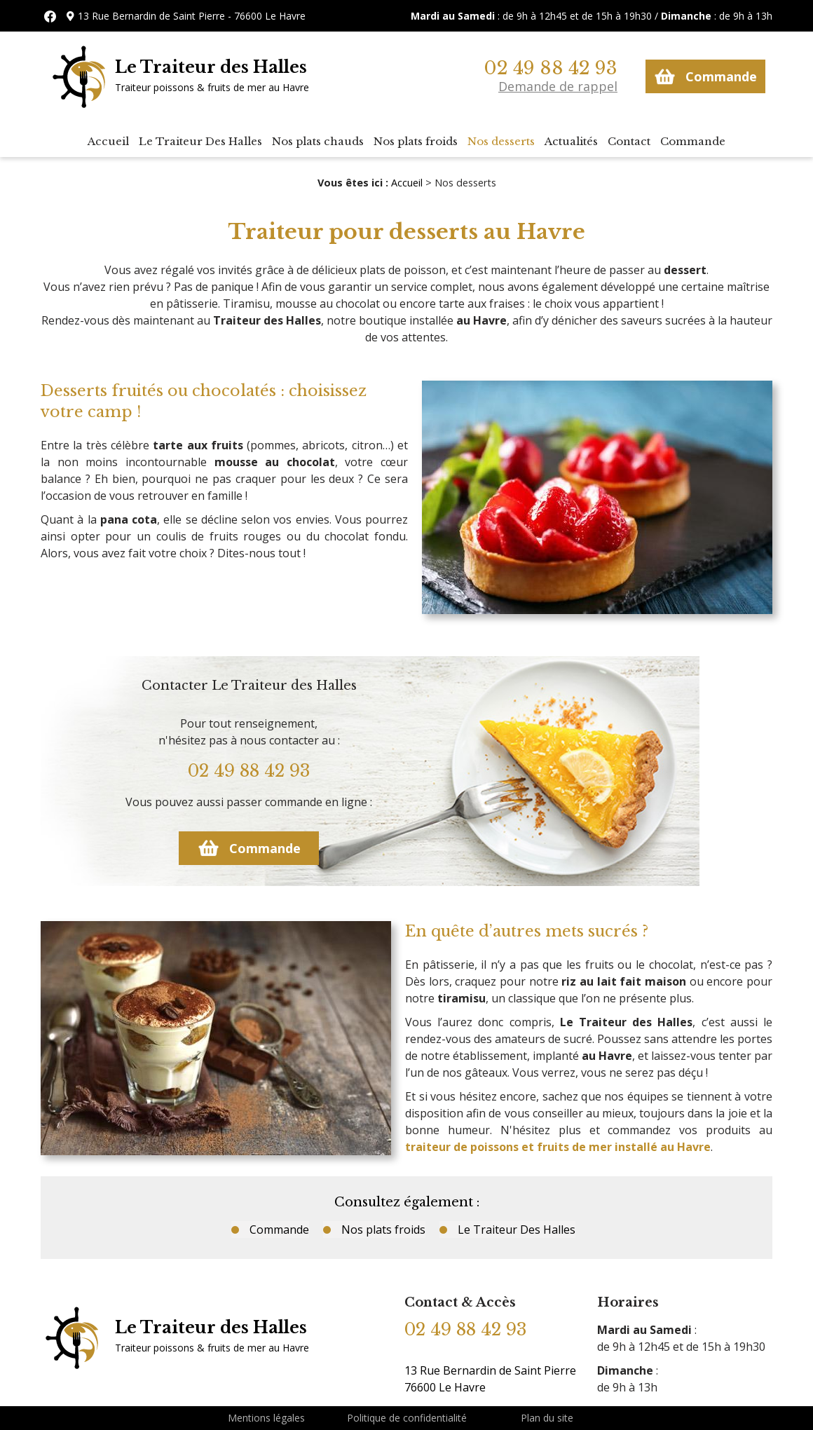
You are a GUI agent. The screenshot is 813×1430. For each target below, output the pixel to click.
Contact (629, 141)
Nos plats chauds (318, 141)
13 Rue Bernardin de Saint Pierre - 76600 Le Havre (192, 15)
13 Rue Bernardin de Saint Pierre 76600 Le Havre (490, 1379)
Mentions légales (266, 1417)
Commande (705, 76)
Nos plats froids (416, 141)
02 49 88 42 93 (550, 68)
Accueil (108, 141)
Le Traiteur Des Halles (200, 141)
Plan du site (547, 1417)
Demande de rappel (557, 86)
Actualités (571, 141)
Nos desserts (501, 141)
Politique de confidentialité (407, 1417)
